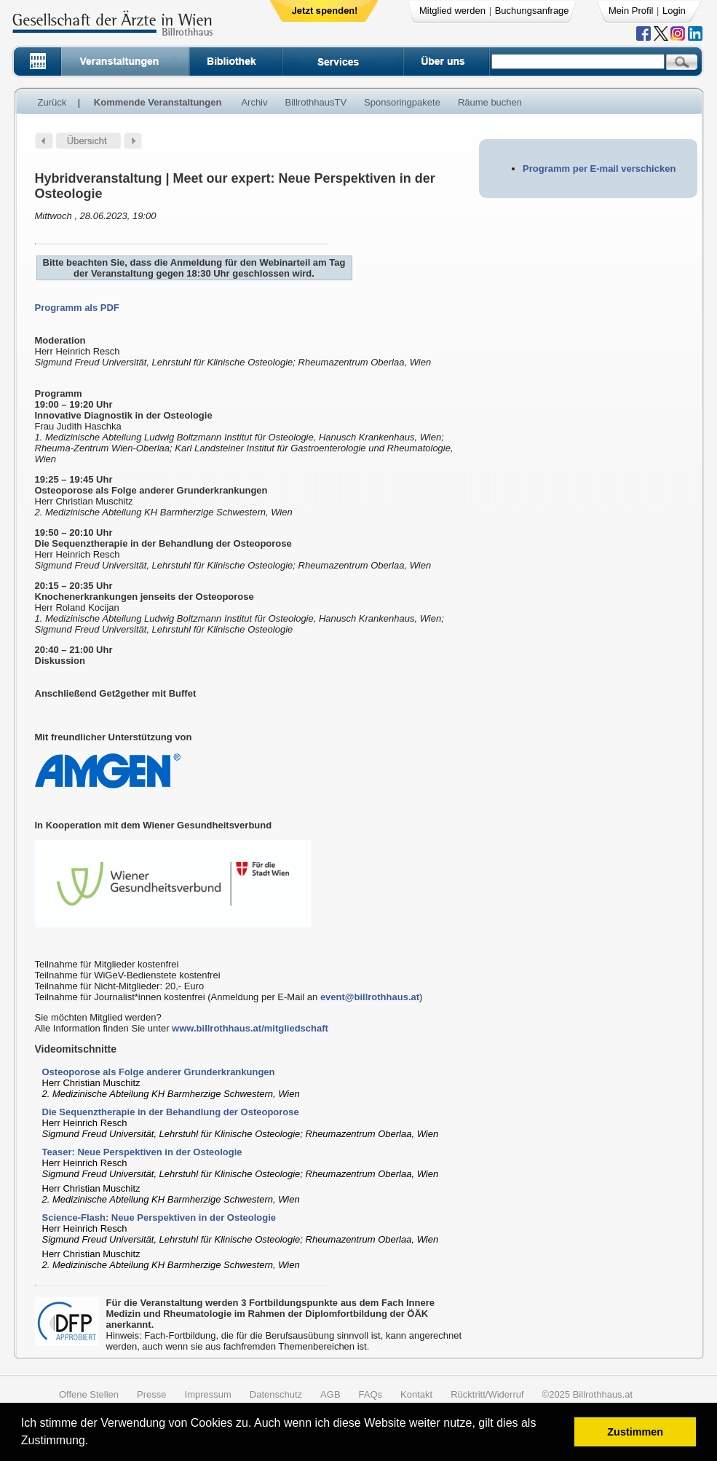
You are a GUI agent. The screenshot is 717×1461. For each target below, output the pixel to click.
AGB (330, 1394)
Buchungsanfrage (532, 10)
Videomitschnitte (76, 1049)
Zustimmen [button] (635, 1432)
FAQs (371, 1394)
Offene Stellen (89, 1394)
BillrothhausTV (316, 102)
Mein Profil (631, 10)
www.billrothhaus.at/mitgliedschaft (250, 1028)
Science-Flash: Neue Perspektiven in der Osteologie (159, 1217)
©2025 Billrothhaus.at (587, 1394)
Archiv (254, 102)
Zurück (52, 102)
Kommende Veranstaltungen (158, 102)
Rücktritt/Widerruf (487, 1394)
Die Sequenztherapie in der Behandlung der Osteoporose (170, 1111)
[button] (93, 1442)
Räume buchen (490, 102)
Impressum (208, 1394)
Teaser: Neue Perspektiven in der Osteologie (142, 1152)
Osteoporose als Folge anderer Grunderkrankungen (158, 1071)
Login (674, 10)
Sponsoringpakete (402, 102)
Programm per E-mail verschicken (599, 168)
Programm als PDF (77, 307)
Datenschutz (276, 1394)
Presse (151, 1394)
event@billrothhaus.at (369, 996)
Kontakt (416, 1394)
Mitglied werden (452, 10)
